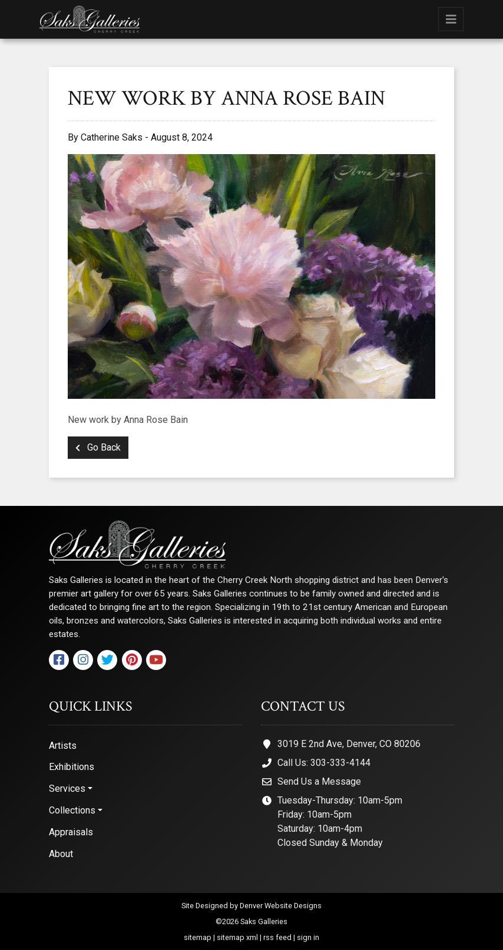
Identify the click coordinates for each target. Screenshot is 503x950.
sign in (308, 937)
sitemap (197, 937)
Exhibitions (71, 766)
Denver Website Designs (281, 905)
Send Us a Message (319, 781)
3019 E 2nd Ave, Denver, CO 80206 (349, 743)
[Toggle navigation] (451, 19)
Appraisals (71, 832)
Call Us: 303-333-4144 (323, 762)
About (61, 853)
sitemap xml (237, 937)
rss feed (277, 937)
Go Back (98, 447)
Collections (72, 810)
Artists (63, 745)
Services (67, 788)
